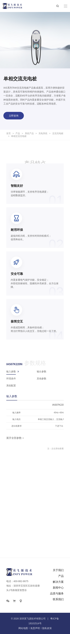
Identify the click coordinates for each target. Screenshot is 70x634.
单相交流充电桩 (19, 136)
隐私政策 (47, 628)
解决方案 (58, 581)
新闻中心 (58, 587)
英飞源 (27, 618)
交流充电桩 (57, 133)
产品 (17, 133)
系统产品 (29, 133)
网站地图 (23, 628)
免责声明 (35, 628)
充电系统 (42, 133)
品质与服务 (57, 593)
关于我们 (58, 570)
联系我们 (58, 599)
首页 (8, 133)
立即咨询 (13, 115)
